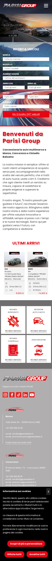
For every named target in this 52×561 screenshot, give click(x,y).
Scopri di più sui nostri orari (18, 442)
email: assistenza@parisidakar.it (21, 482)
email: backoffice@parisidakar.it (21, 485)
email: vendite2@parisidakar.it (20, 479)
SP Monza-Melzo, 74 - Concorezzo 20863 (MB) (25, 466)
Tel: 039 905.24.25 (14, 428)
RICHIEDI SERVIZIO (13, 331)
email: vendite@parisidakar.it (19, 433)
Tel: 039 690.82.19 (14, 476)
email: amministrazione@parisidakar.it (24, 436)
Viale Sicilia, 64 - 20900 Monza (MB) (23, 422)
